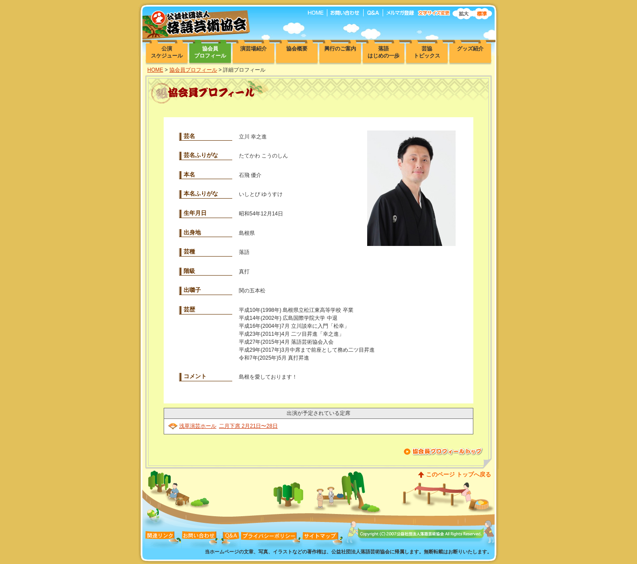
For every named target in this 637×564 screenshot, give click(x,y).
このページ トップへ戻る (458, 474)
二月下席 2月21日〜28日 (248, 426)
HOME (155, 70)
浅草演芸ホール (197, 426)
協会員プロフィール (193, 70)
